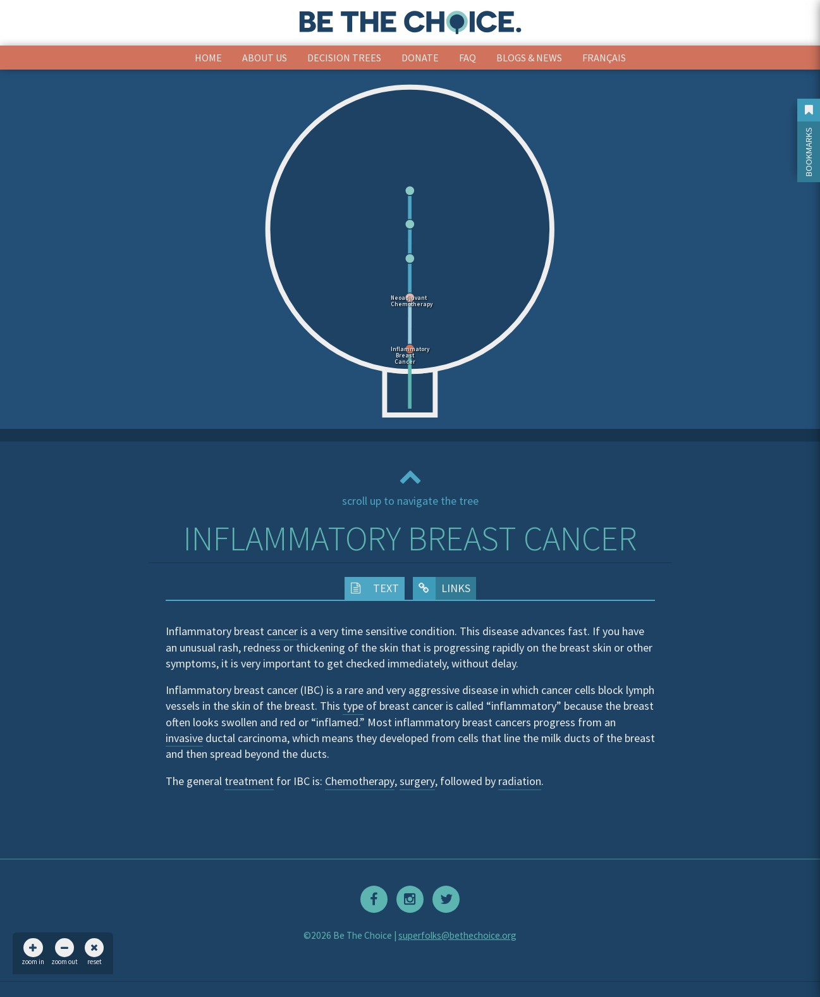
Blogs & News (529, 57)
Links (441, 588)
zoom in (32, 952)
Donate (420, 57)
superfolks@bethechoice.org (457, 935)
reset (94, 952)
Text (372, 588)
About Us (264, 57)
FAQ (467, 57)
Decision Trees (344, 57)
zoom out (64, 952)
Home (208, 57)
